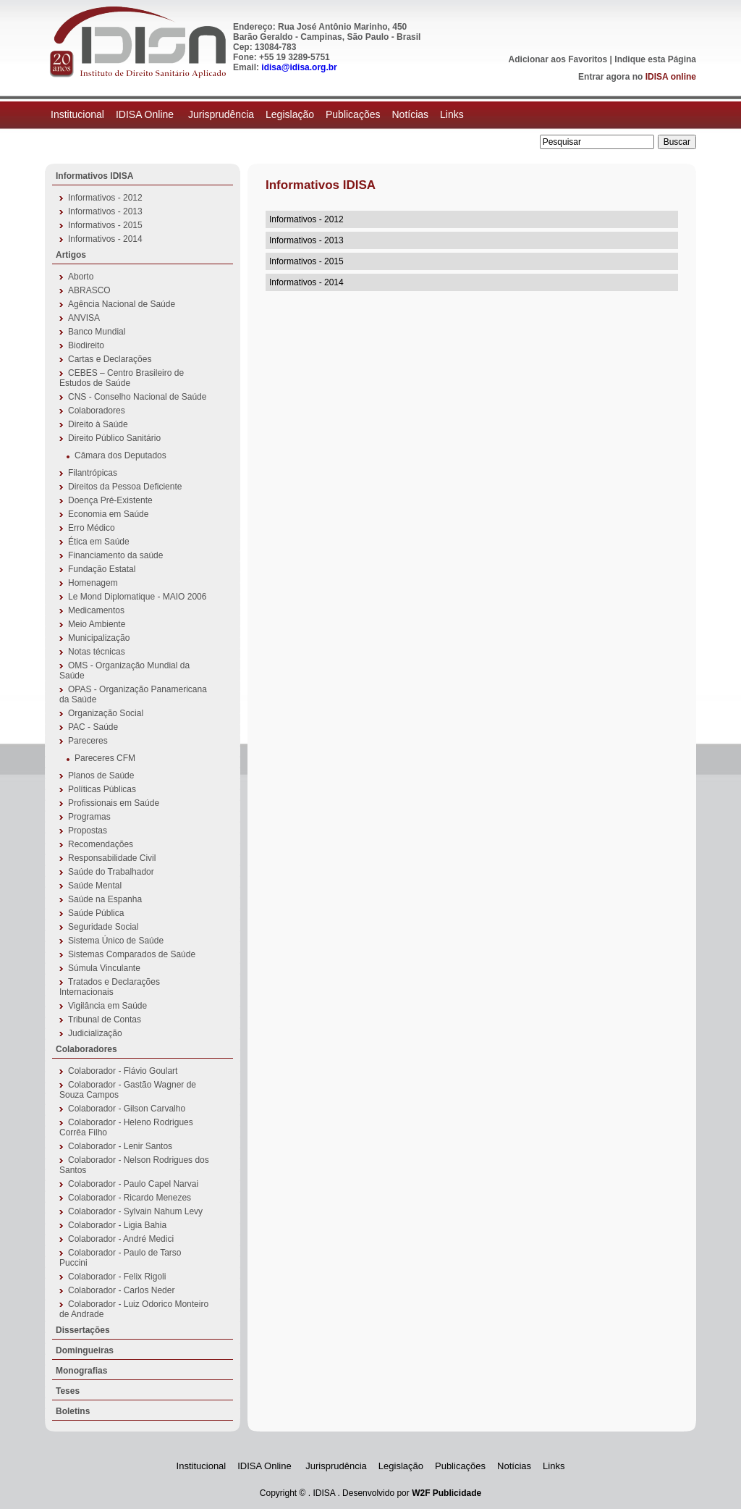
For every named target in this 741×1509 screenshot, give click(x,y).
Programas (89, 817)
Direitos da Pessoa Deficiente (125, 487)
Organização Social (105, 713)
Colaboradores (96, 410)
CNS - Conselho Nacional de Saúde (137, 397)
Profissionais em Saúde (113, 803)
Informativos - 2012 (105, 198)
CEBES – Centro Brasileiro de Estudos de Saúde (121, 378)
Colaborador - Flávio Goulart (122, 1071)
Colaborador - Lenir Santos (120, 1146)
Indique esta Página (655, 59)
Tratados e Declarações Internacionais (109, 987)
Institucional (77, 114)
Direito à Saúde (98, 424)
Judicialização (95, 1033)
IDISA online (670, 77)
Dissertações (83, 1330)
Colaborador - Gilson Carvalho (126, 1109)
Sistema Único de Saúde (116, 941)
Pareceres (88, 741)
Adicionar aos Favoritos (558, 59)
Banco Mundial (96, 332)
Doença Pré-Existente (110, 500)
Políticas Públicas (102, 789)
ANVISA (84, 318)
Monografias (81, 1371)
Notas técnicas (96, 652)
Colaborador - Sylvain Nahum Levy (135, 1211)
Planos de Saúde (101, 775)
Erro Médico (91, 528)
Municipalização (99, 638)
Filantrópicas (92, 473)
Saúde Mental (95, 885)
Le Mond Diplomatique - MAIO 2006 (137, 597)
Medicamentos (96, 610)
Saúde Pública (96, 913)
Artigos (71, 255)
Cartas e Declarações (109, 359)
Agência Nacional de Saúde (121, 304)
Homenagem (93, 583)
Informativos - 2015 (105, 225)
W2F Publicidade (446, 1493)
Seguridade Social (103, 927)
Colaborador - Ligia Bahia (117, 1225)
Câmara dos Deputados (120, 455)
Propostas (87, 830)
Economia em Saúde (108, 514)
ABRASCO (89, 290)
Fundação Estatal (101, 569)
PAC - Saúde (93, 727)
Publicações (353, 114)
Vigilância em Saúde (107, 1006)
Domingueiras (85, 1350)
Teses (68, 1391)
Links (452, 114)
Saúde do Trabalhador (111, 872)
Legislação (290, 114)
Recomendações (100, 844)
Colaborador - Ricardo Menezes (129, 1198)
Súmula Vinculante (104, 968)
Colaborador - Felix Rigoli (117, 1276)
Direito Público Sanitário (114, 438)
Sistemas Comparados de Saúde (131, 954)
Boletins (73, 1411)
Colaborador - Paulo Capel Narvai (133, 1184)
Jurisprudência (221, 114)
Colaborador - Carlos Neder (121, 1290)
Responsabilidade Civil (112, 858)
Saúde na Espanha (105, 899)
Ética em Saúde (99, 542)
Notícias (409, 114)
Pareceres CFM (105, 758)
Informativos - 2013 (105, 211)
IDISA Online (146, 114)
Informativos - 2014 (105, 239)
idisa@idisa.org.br (298, 67)
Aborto (80, 277)
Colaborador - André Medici (121, 1239)
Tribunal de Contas (104, 1019)
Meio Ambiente (96, 624)
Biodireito (86, 345)
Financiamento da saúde (115, 555)
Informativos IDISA (94, 176)
